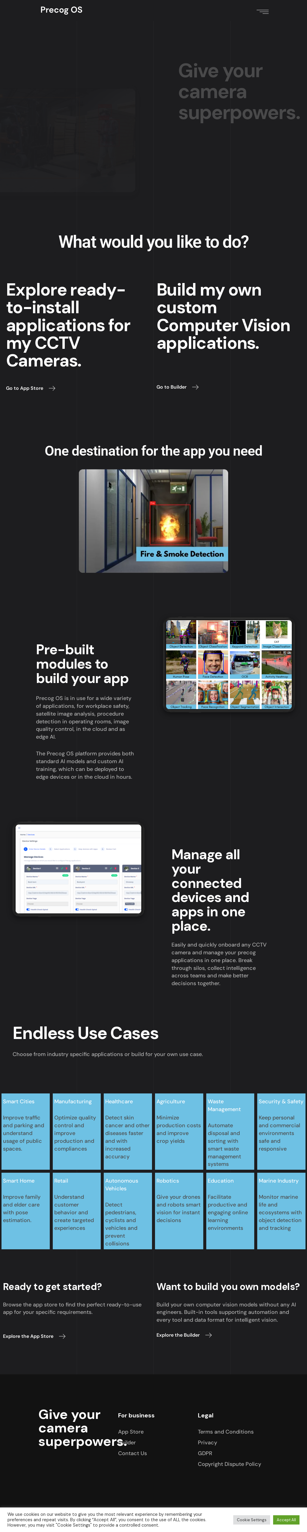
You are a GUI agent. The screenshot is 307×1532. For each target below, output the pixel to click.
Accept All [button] (286, 1519)
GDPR (205, 1453)
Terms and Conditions (226, 1431)
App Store (131, 1431)
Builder (127, 1442)
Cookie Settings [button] (252, 1519)
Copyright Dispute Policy (229, 1464)
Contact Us (132, 1453)
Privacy (207, 1442)
